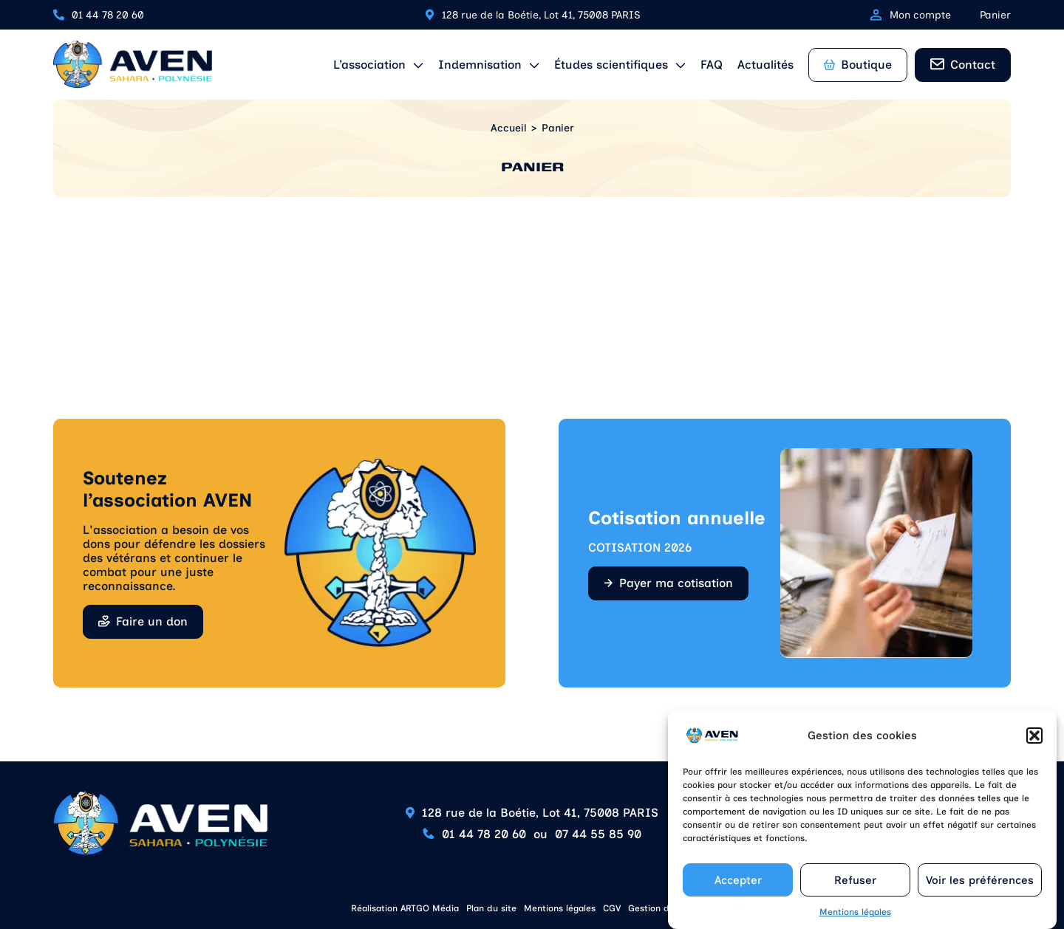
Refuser (855, 889)
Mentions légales (855, 921)
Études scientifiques (611, 65)
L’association (369, 65)
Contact (972, 65)
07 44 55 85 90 (598, 834)
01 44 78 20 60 (108, 15)
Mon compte (910, 15)
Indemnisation (480, 65)
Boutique (858, 65)
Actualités (765, 65)
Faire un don (152, 621)
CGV (612, 908)
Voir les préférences (980, 889)
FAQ (711, 65)
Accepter (738, 889)
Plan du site (491, 908)
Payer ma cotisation (676, 583)
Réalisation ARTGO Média (405, 908)
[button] (1034, 745)
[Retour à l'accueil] (132, 65)
